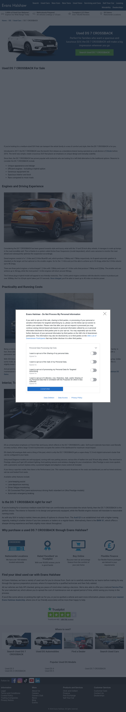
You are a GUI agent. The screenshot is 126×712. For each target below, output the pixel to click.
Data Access (63, 398)
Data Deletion (49, 398)
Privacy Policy (76, 398)
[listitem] (63, 348)
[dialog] (63, 356)
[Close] (105, 314)
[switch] (93, 353)
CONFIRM (45, 389)
